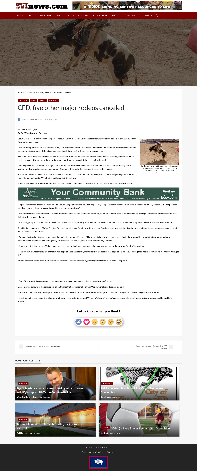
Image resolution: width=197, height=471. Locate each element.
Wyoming (53, 100)
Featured (33, 93)
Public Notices (132, 15)
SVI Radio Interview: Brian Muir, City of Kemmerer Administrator (132, 390)
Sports (32, 15)
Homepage (22, 93)
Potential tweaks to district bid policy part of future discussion (49, 426)
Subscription (100, 15)
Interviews (107, 384)
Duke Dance (106, 397)
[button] (156, 15)
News (20, 15)
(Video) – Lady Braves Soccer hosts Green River (141, 428)
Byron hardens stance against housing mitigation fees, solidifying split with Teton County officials (51, 390)
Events (70, 15)
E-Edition (83, 15)
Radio (59, 15)
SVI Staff (104, 433)
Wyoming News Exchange (32, 119)
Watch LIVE (45, 15)
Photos (116, 15)
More (147, 15)
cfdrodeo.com (159, 173)
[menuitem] (20, 15)
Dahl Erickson (23, 433)
